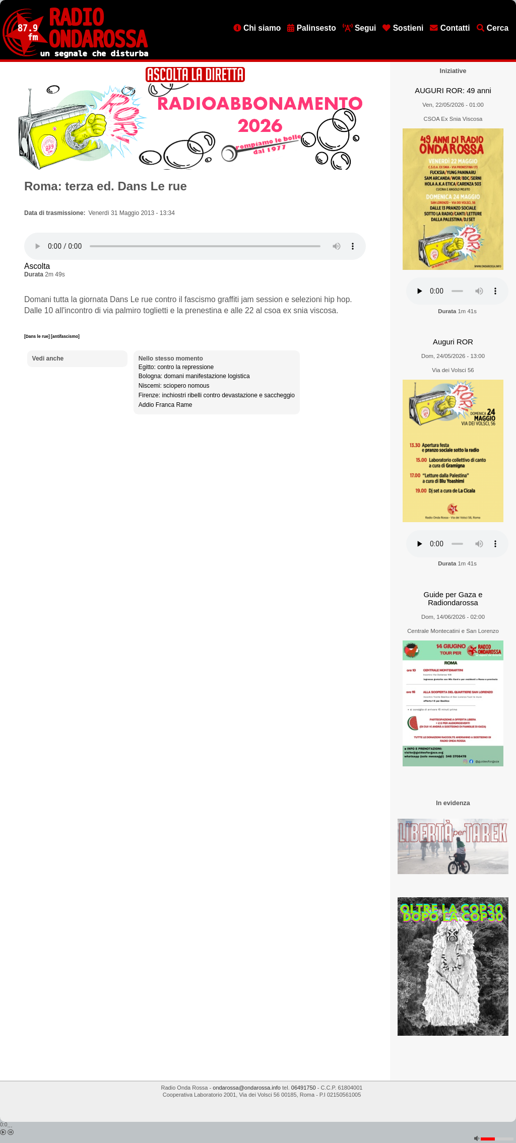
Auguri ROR (453, 342)
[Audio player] (195, 246)
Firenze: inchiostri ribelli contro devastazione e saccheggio (217, 395)
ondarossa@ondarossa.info (247, 1088)
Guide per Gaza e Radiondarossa (453, 599)
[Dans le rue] (37, 336)
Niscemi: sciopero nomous (174, 385)
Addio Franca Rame (165, 404)
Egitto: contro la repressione (176, 367)
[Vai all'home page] (75, 55)
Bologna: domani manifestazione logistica (194, 376)
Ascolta (37, 266)
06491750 (303, 1088)
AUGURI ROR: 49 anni (453, 91)
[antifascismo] (65, 336)
